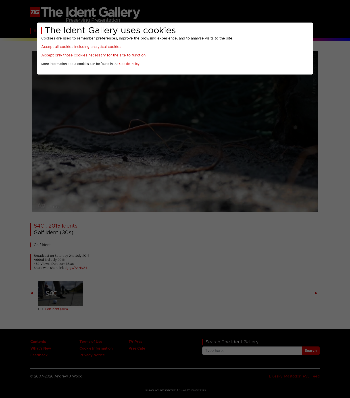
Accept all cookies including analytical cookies (81, 47)
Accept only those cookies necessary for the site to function (93, 55)
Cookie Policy (129, 64)
